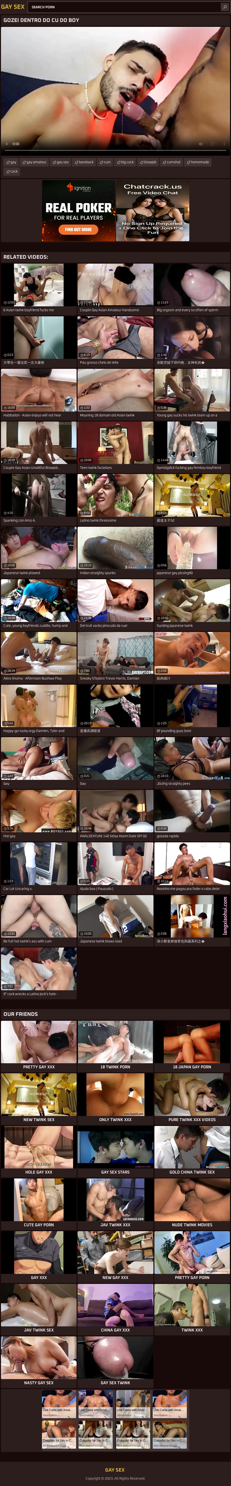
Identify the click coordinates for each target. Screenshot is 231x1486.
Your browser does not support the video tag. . (115, 91)
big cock (127, 162)
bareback (86, 162)
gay (13, 162)
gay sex (63, 162)
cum (107, 162)
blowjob (150, 162)
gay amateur (36, 162)
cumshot (174, 162)
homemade (200, 162)
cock (14, 171)
